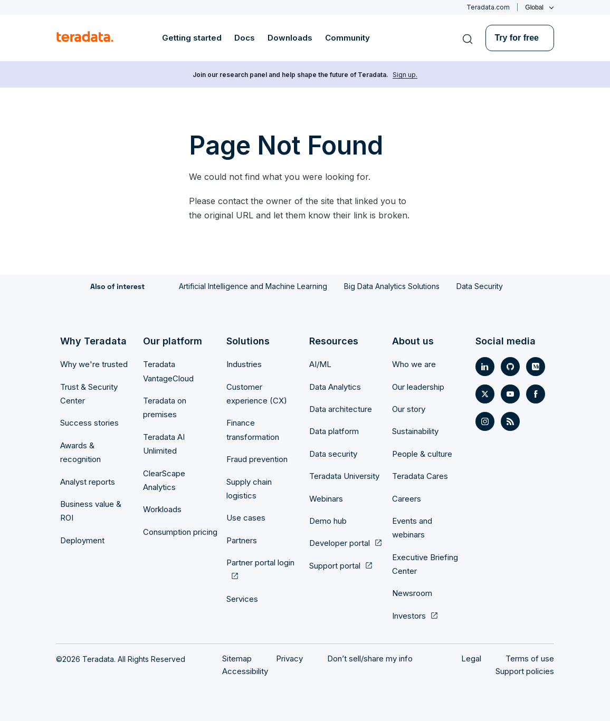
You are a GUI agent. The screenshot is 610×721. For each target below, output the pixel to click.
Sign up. (405, 75)
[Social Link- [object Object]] (484, 366)
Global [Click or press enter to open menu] (534, 7)
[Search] (467, 38)
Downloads (290, 38)
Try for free (516, 37)
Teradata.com (488, 7)
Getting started (192, 38)
